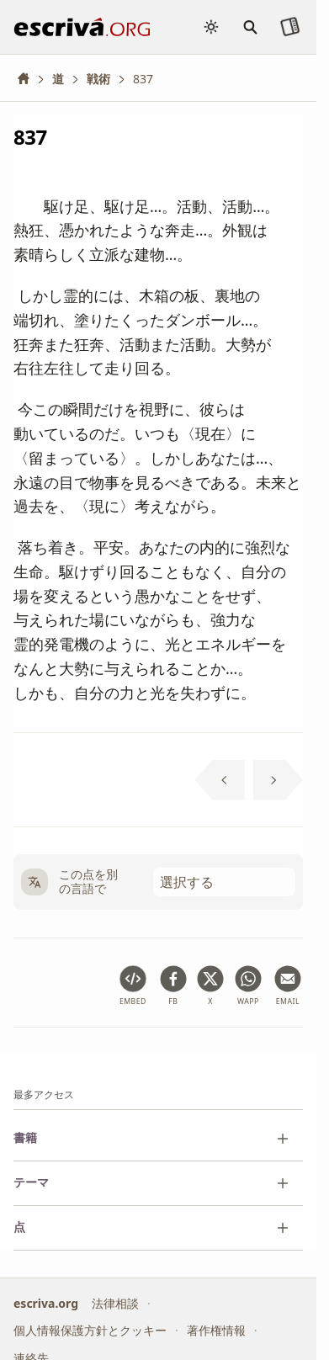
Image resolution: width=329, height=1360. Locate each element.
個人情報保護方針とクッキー (90, 1330)
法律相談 (115, 1302)
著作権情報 (216, 1330)
